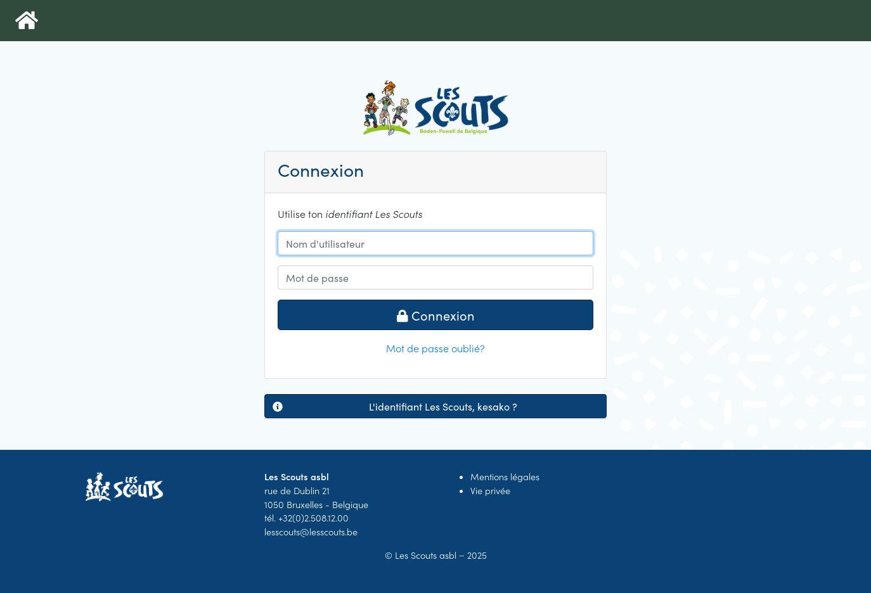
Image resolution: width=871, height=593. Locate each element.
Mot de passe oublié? (435, 348)
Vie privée (490, 490)
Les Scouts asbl (425, 555)
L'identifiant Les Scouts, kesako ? (395, 406)
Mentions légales (504, 476)
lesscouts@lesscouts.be (311, 531)
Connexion (436, 315)
